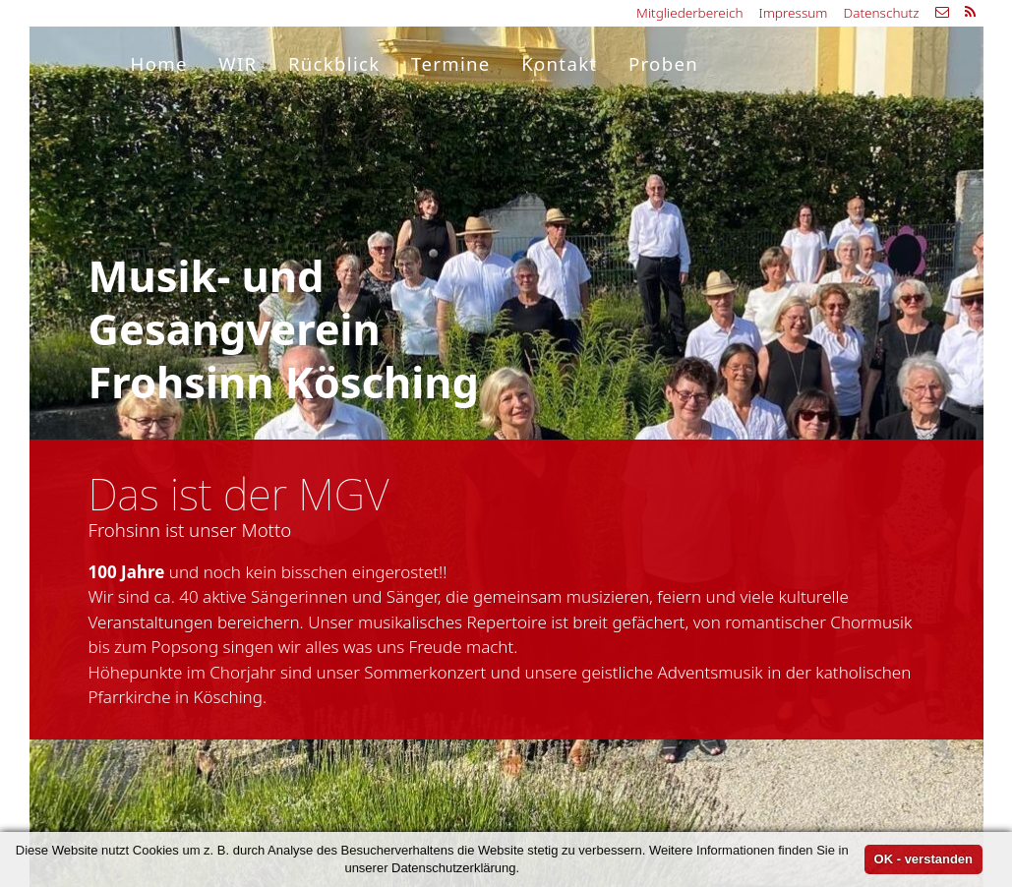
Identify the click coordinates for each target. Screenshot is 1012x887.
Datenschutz (881, 12)
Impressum (793, 12)
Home (159, 63)
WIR (237, 63)
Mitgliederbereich (689, 12)
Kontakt (559, 63)
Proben (663, 63)
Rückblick (334, 63)
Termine (451, 63)
